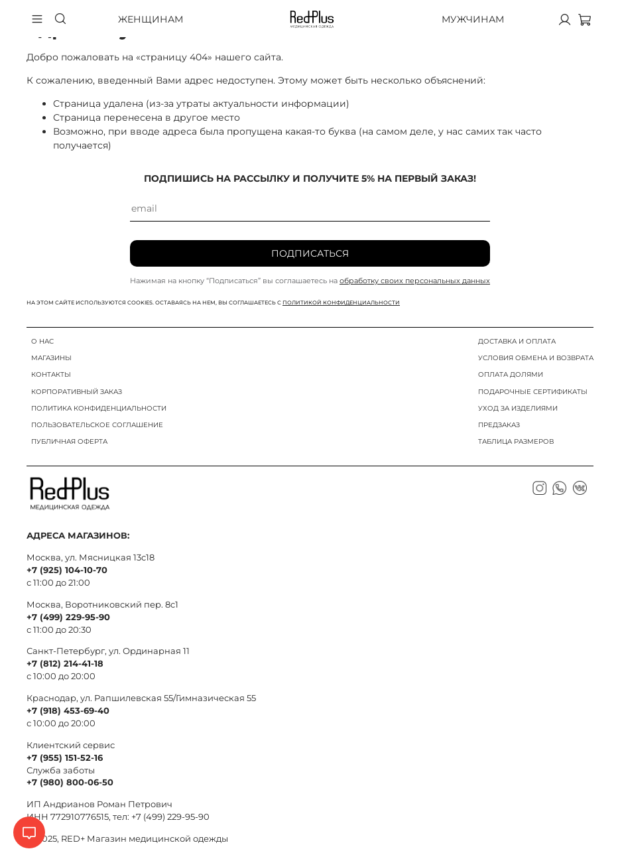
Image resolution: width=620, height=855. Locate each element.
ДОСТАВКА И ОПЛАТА (517, 341)
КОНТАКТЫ (51, 374)
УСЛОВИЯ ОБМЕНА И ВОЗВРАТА (535, 358)
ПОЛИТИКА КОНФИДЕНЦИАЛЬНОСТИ (98, 408)
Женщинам (150, 19)
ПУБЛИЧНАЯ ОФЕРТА (69, 441)
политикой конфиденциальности (341, 302)
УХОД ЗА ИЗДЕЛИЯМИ (518, 408)
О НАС (42, 341)
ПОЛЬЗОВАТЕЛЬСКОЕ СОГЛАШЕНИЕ (97, 424)
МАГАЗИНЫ (51, 358)
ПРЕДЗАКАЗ (499, 424)
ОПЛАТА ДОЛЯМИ (510, 374)
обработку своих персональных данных (415, 280)
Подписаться (310, 253)
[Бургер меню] (37, 19)
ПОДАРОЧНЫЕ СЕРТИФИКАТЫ (533, 391)
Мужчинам (473, 19)
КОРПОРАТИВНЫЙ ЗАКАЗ (76, 391)
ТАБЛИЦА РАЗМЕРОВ (516, 441)
